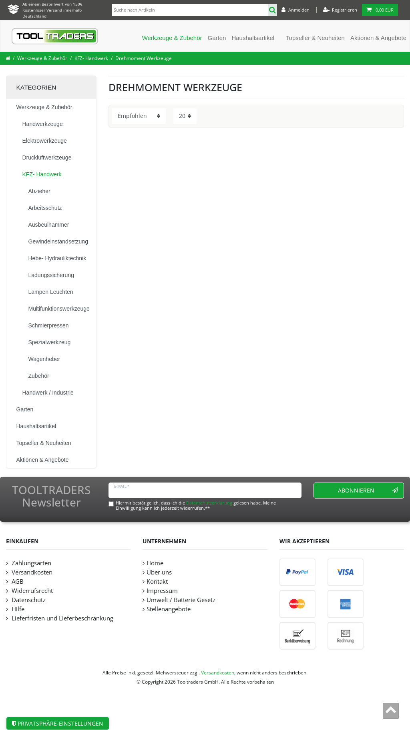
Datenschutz (28, 600)
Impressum (162, 590)
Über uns (159, 572)
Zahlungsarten (30, 563)
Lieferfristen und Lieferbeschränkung (61, 618)
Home (155, 563)
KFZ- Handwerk (91, 58)
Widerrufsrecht (31, 590)
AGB (17, 581)
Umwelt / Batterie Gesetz (181, 600)
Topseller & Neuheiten (315, 37)
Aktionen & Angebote (378, 37)
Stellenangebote (169, 609)
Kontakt (157, 581)
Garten (217, 37)
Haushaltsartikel (252, 37)
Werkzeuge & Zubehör (172, 37)
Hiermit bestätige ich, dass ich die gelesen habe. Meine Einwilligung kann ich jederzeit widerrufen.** (196, 505)
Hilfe (17, 609)
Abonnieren (368, 490)
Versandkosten (31, 572)
